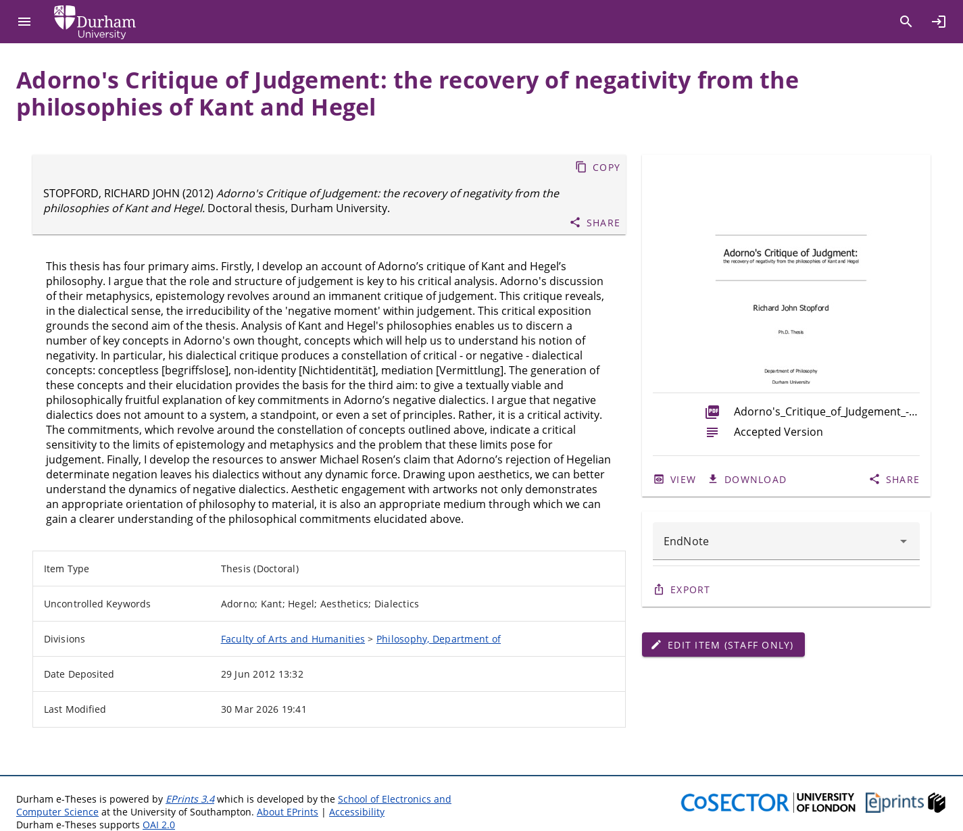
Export (690, 589)
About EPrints (287, 811)
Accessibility (357, 811)
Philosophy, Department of (438, 638)
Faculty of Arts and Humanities (293, 638)
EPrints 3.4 (190, 798)
